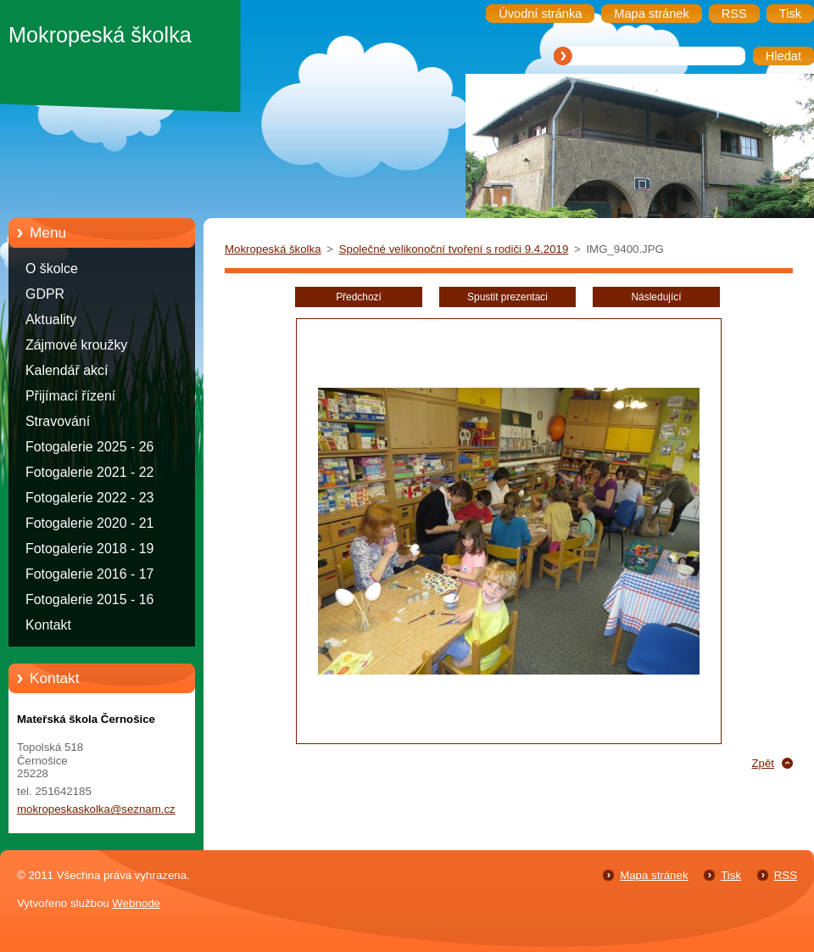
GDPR (44, 294)
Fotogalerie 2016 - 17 (89, 574)
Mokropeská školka (273, 249)
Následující (656, 297)
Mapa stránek (654, 875)
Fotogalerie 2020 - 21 (89, 523)
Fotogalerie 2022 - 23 (89, 497)
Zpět (762, 763)
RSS (785, 875)
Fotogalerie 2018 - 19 (89, 548)
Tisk (731, 875)
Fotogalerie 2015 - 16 (89, 599)
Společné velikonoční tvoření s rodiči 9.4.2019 (454, 249)
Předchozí (359, 297)
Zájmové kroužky (76, 345)
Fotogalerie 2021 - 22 (89, 472)
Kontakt (48, 625)
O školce (51, 268)
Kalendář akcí (66, 370)
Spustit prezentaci (507, 297)
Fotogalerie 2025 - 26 (89, 447)
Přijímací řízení (70, 396)
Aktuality (50, 319)
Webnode (136, 903)
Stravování (57, 421)
